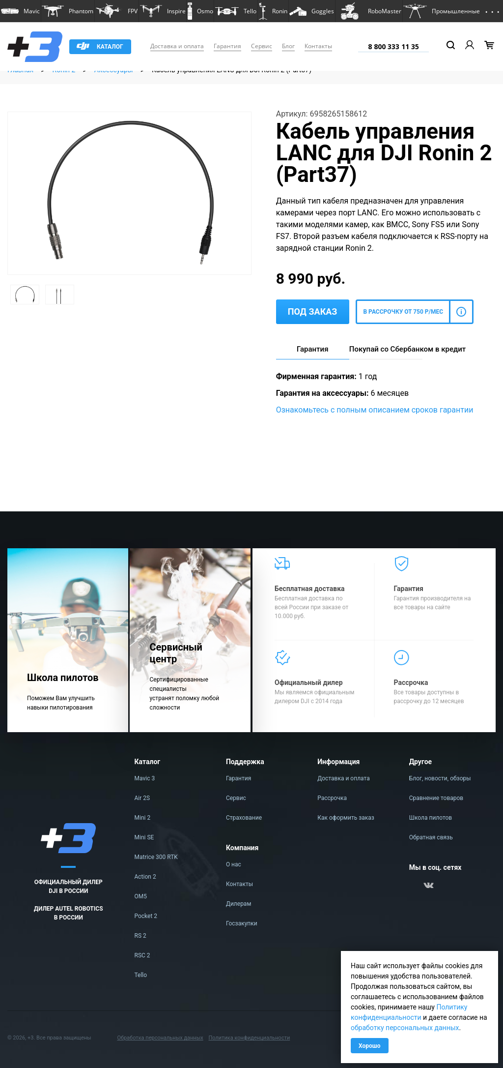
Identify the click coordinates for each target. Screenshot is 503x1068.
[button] (20, 11)
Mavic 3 (145, 778)
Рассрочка (332, 798)
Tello (141, 975)
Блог (288, 46)
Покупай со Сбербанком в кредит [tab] (385, 349)
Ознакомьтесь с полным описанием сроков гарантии (375, 410)
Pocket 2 (146, 916)
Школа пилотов (430, 817)
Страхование (244, 817)
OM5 (141, 896)
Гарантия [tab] (312, 349)
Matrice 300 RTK (156, 857)
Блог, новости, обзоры (440, 778)
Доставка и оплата (177, 46)
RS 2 (140, 935)
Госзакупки (241, 923)
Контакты (318, 46)
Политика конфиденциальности (249, 1038)
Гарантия (227, 46)
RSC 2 (142, 955)
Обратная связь (431, 837)
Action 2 (145, 876)
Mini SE (144, 837)
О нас (233, 864)
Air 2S (142, 798)
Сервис (261, 46)
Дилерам (238, 903)
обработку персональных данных (405, 1028)
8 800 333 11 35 (393, 46)
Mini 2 (143, 817)
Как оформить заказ (345, 817)
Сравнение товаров (436, 798)
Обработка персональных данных (160, 1038)
